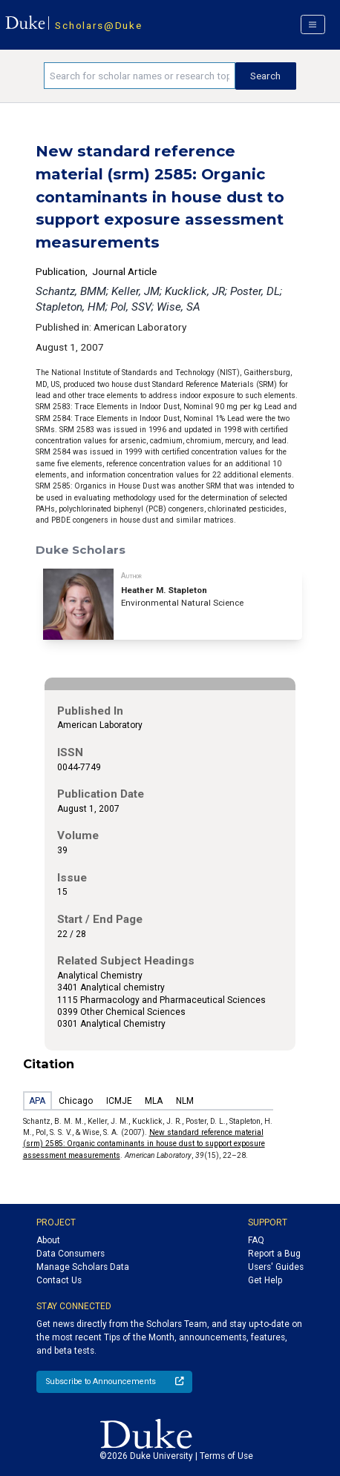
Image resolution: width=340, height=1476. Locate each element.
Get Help (265, 1280)
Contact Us (59, 1280)
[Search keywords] (139, 75)
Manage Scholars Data (82, 1267)
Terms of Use (226, 1456)
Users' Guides (276, 1267)
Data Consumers (70, 1253)
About (48, 1240)
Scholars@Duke (98, 25)
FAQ (256, 1240)
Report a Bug (274, 1253)
